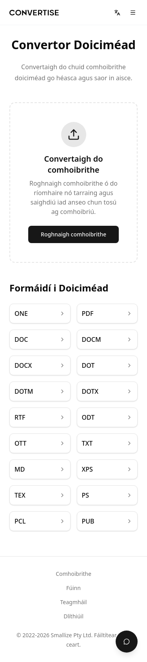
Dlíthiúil (73, 616)
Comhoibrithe (73, 573)
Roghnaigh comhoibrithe (73, 234)
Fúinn (73, 588)
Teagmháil (73, 602)
